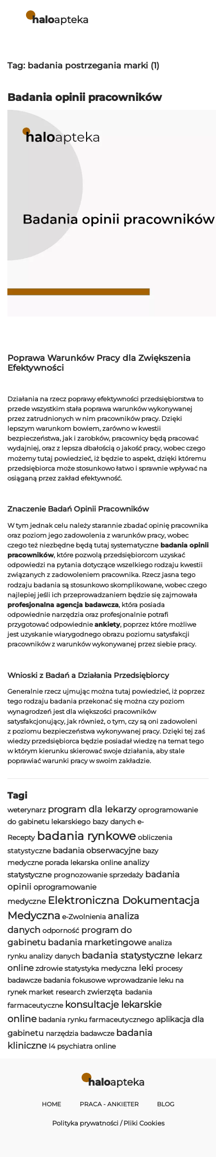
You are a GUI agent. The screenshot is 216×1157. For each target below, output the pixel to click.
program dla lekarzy (92, 809)
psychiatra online (86, 1046)
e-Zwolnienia (84, 916)
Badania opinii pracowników (84, 97)
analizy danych (54, 956)
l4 (52, 1046)
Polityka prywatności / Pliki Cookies (108, 1123)
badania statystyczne (128, 955)
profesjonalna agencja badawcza (63, 605)
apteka (60, 19)
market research (57, 992)
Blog (165, 1104)
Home (51, 1104)
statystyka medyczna (100, 968)
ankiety (107, 624)
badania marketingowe (97, 942)
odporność (60, 930)
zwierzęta (105, 991)
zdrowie (48, 968)
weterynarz (26, 809)
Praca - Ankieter (109, 1104)
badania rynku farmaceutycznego (96, 1020)
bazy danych (114, 821)
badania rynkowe (86, 836)
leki (146, 968)
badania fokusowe (74, 980)
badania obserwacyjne (97, 850)
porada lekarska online (83, 862)
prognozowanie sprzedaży (98, 875)
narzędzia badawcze (80, 1033)
